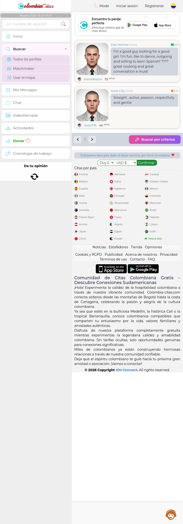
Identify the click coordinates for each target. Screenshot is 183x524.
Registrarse (154, 6)
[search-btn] (63, 24)
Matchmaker (21, 68)
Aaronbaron (93, 79)
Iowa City (118, 91)
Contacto (137, 411)
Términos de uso (113, 411)
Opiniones (153, 399)
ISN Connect (126, 521)
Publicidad (113, 406)
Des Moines (120, 44)
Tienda (136, 399)
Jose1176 (90, 125)
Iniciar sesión (127, 6)
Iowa (133, 44)
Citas (36, 6)
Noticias (99, 399)
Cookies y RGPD (88, 406)
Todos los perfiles (24, 59)
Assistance (171, 514)
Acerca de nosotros (141, 406)
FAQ (151, 411)
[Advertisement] (127, 25)
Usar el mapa (21, 77)
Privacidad (168, 406)
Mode (101, 6)
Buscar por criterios (155, 139)
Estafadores (118, 399)
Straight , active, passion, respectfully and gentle (143, 100)
